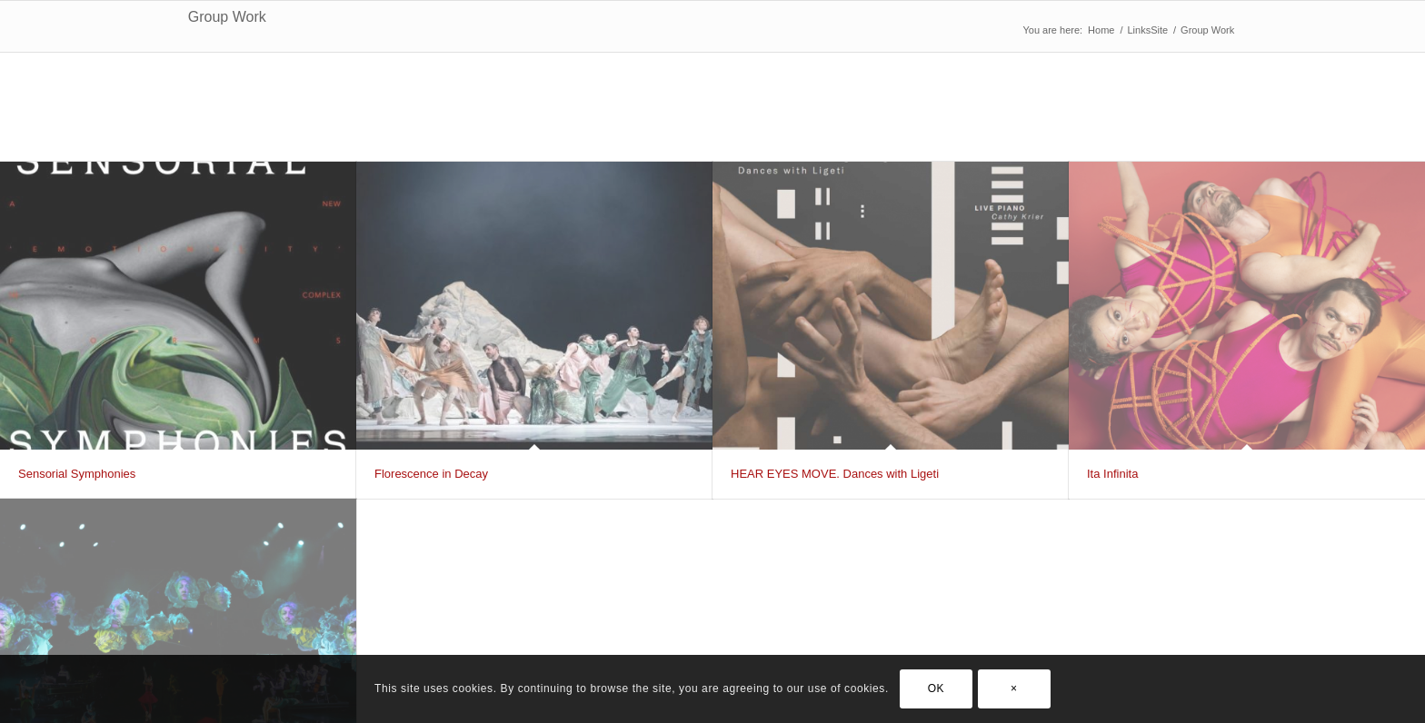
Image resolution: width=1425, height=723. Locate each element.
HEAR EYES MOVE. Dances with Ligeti (835, 473)
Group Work (227, 17)
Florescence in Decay (431, 473)
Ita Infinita (1112, 473)
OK (936, 688)
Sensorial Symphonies (76, 473)
